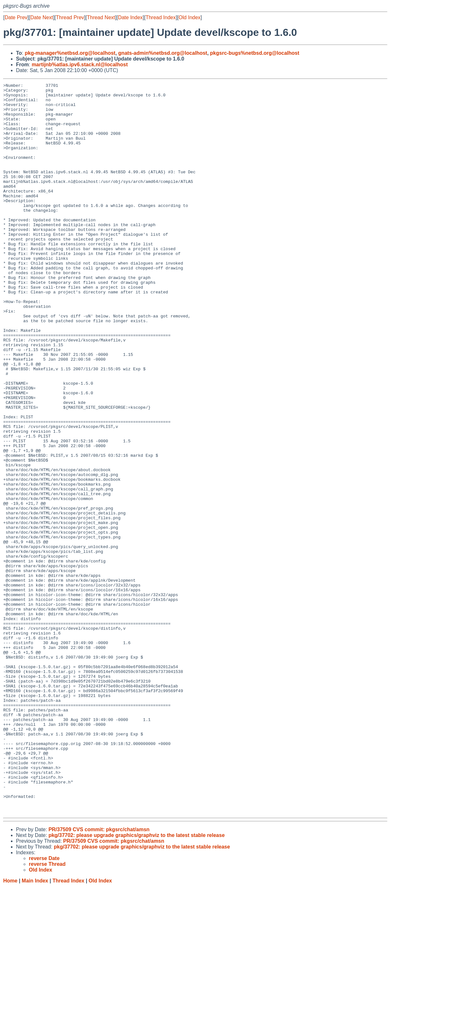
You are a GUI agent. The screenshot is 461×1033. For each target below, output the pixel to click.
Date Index (130, 17)
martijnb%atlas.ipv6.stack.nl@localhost (80, 64)
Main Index (35, 1026)
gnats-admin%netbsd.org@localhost (162, 53)
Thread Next (101, 17)
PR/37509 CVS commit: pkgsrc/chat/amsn (99, 975)
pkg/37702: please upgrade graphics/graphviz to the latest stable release (136, 981)
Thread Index (161, 17)
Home (10, 1026)
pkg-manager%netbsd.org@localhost (70, 53)
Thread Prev (70, 17)
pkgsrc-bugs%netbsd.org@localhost (254, 53)
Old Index (189, 17)
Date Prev (15, 17)
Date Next (41, 17)
